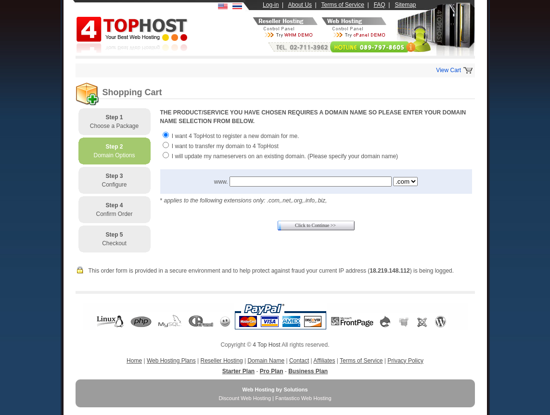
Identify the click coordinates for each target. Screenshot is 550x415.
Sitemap (405, 4)
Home (134, 360)
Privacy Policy (405, 360)
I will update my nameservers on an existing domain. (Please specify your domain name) (285, 156)
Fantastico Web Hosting (303, 398)
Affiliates (324, 360)
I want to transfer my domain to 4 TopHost (225, 146)
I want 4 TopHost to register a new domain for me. (235, 136)
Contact (299, 360)
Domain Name (265, 360)
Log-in (271, 4)
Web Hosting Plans (171, 360)
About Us (300, 4)
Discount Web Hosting (244, 398)
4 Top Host (266, 344)
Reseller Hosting (222, 360)
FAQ (379, 4)
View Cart (448, 70)
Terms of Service (342, 4)
